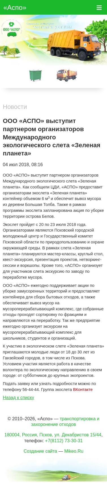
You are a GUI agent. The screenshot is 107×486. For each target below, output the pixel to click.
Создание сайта (40, 451)
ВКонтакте (83, 389)
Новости (15, 106)
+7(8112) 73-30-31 (64, 440)
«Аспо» (14, 7)
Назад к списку (18, 397)
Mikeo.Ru (74, 451)
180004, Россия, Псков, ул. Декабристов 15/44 (53, 434)
